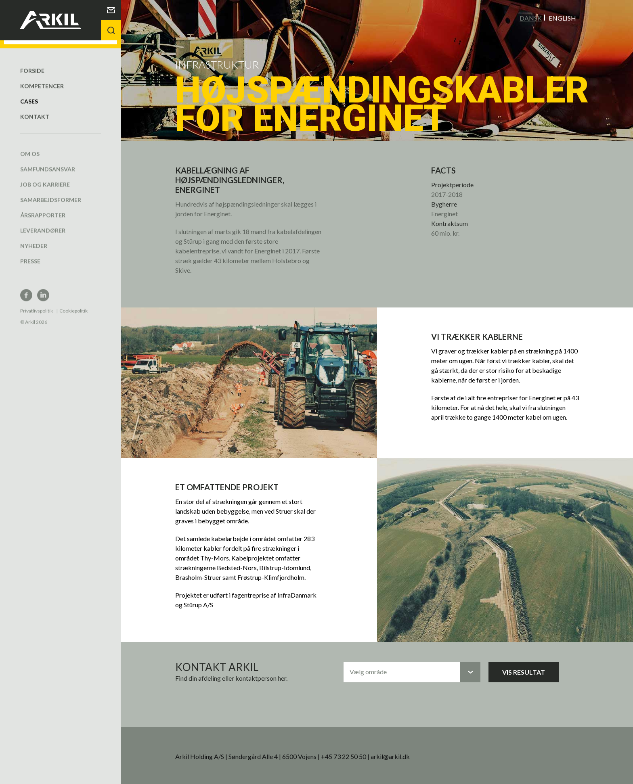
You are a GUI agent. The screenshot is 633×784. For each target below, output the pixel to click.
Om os (30, 145)
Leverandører (42, 222)
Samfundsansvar (47, 160)
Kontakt (34, 108)
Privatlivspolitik (36, 302)
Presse (30, 252)
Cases (29, 93)
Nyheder (33, 237)
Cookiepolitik (73, 302)
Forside (32, 62)
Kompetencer (42, 77)
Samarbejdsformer (50, 191)
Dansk (531, 17)
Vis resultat (523, 671)
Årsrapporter (42, 206)
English (562, 17)
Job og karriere (45, 176)
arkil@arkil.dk (390, 756)
